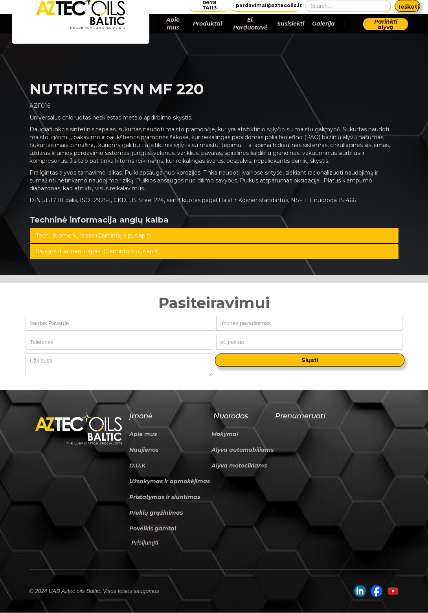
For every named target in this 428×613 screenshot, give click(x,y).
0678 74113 (209, 5)
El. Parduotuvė (250, 23)
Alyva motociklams (239, 465)
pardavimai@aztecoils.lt (268, 5)
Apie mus (173, 23)
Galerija (323, 23)
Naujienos (143, 449)
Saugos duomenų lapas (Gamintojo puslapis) (97, 251)
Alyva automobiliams (242, 449)
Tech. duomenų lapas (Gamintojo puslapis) (93, 235)
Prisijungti (145, 542)
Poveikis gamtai (152, 528)
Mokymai (224, 434)
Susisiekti (290, 23)
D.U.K (137, 465)
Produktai (207, 23)
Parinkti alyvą (385, 24)
